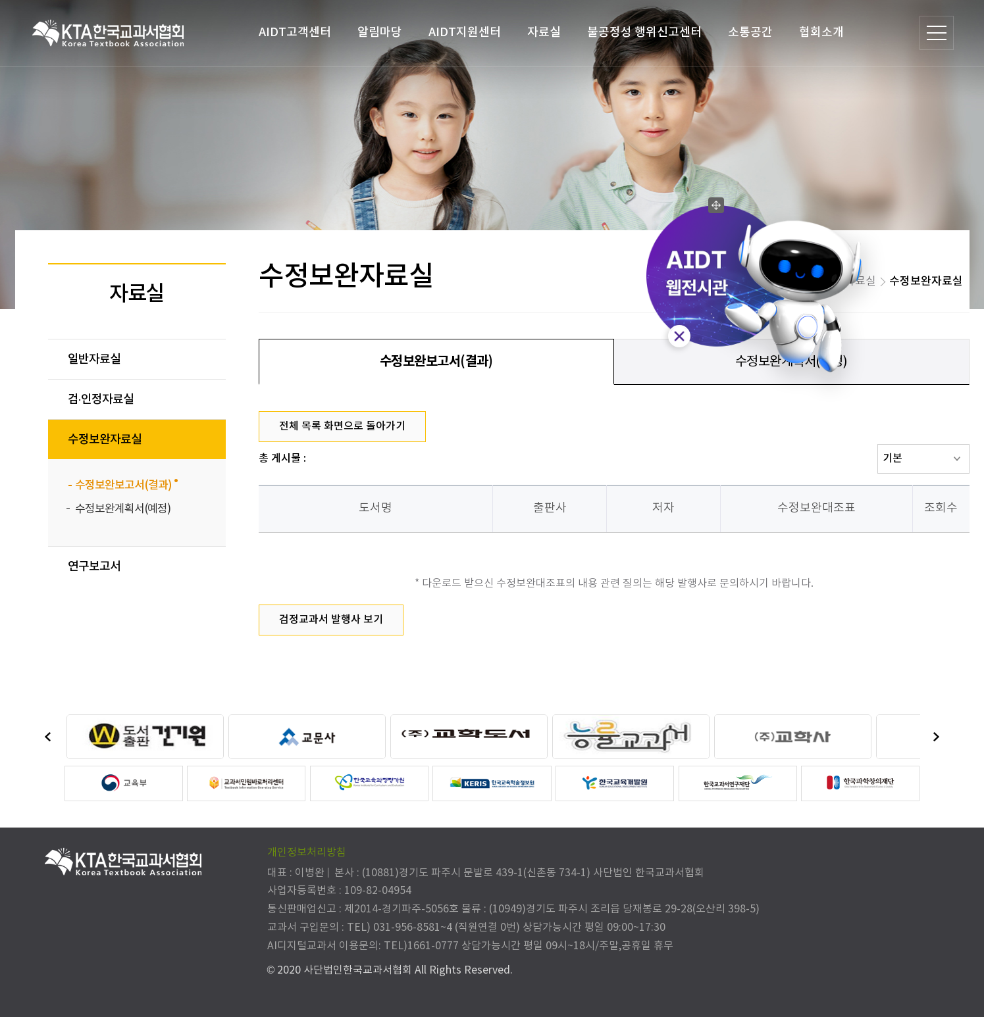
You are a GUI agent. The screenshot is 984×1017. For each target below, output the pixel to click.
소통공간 (749, 33)
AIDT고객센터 (294, 33)
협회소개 (820, 33)
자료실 (543, 33)
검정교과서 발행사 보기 (331, 620)
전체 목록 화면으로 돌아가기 (342, 426)
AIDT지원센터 (464, 33)
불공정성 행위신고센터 (643, 33)
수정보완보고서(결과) (436, 362)
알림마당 (379, 33)
